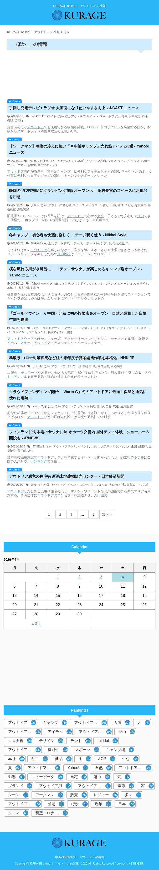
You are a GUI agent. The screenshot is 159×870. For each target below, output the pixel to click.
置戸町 (21, 450)
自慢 (108, 406)
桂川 (22, 288)
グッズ (135, 160)
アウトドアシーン (24, 731)
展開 (69, 332)
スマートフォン (110, 116)
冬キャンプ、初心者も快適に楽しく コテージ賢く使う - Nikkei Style (68, 235)
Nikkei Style (38, 243)
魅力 (102, 777)
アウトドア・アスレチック (81, 328)
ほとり (66, 283)
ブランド (20, 786)
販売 (78, 795)
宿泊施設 (118, 243)
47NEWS (38, 446)
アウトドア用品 (95, 731)
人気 (122, 722)
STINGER (137, 863)
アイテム (60, 731)
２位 (30, 450)
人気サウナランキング (115, 446)
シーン (18, 795)
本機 (145, 116)
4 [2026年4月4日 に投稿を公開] (123, 577)
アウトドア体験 (24, 804)
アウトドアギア (94, 786)
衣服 (116, 406)
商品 (63, 758)
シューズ (133, 328)
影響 (16, 777)
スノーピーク (47, 777)
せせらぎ (47, 283)
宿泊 (140, 216)
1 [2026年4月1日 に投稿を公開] (58, 577)
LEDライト (49, 116)
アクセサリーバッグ (113, 328)
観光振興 (116, 366)
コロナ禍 (20, 740)
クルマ (18, 813)
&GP (106, 758)
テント (80, 740)
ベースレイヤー (17, 332)
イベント (83, 446)
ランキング (39, 461)
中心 (130, 758)
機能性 (58, 749)
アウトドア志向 (96, 160)
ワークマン (19, 165)
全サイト (142, 283)
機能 (10, 120)
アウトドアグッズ (134, 767)
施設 (67, 254)
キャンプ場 (120, 749)
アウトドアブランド (91, 722)
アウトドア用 (55, 786)
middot (107, 740)
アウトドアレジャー (44, 767)
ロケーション (126, 283)
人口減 (113, 484)
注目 (39, 758)
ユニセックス (37, 332)
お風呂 (35, 205)
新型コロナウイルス (52, 813)
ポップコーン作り (97, 205)
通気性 (124, 406)
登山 (126, 731)
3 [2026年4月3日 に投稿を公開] (101, 577)
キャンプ (123, 160)
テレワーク (74, 366)
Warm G (37, 406)
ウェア (112, 160)
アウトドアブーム (24, 749)
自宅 (78, 777)
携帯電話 (134, 116)
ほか (61, 116)
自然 (103, 767)
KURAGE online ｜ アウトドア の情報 (79, 857)
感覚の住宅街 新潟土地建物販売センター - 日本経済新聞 (66, 476)
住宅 (122, 484)
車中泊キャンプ (48, 165)
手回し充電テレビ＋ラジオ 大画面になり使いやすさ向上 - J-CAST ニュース (74, 108)
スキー (145, 328)
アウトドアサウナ (64, 446)
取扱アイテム (56, 332)
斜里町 (142, 446)
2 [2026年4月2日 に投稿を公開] (79, 577)
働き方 (87, 366)
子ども (129, 205)
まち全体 (44, 484)
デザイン (51, 740)
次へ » (107, 514)
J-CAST (36, 116)
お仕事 (44, 160)
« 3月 (36, 624)
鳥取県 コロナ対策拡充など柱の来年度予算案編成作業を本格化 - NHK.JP (71, 358)
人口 (97, 495)
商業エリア (134, 484)
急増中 (31, 165)
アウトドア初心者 (59, 205)
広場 (145, 484)
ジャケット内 (86, 406)
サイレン (92, 116)
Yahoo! (33, 160)
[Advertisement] (79, 73)
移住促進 (103, 366)
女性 (120, 205)
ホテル (95, 446)
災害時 (19, 120)
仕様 (113, 205)
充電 (124, 116)
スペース (78, 205)
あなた (49, 406)
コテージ (76, 243)
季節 (126, 786)
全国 (134, 446)
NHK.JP (37, 366)
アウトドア (35, 127)
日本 (126, 804)
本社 (16, 758)
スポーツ (87, 175)
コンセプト (87, 484)
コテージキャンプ (95, 243)
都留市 (35, 288)
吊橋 (10, 288)
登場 (56, 804)
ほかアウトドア (75, 116)
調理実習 (23, 209)
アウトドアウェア (51, 328)
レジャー (106, 795)
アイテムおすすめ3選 (71, 160)
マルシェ (102, 484)
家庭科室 (141, 205)
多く (133, 795)
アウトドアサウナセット (87, 283)
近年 (103, 804)
